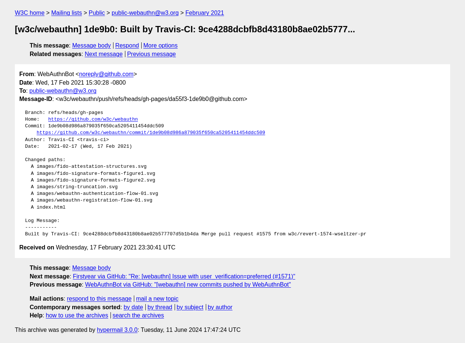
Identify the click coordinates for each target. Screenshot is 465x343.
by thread (160, 307)
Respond (127, 45)
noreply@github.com (106, 74)
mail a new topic (157, 298)
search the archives (138, 315)
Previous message (151, 54)
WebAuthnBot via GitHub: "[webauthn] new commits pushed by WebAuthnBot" (188, 284)
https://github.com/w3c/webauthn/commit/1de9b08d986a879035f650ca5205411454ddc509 (151, 133)
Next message (104, 54)
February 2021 (204, 13)
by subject (190, 307)
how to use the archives (77, 315)
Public (97, 13)
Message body (91, 45)
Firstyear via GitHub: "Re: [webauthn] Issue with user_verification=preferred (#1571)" (184, 276)
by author (220, 307)
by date (133, 307)
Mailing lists (66, 13)
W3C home (29, 13)
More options (161, 45)
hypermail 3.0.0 (117, 330)
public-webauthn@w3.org (145, 13)
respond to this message (99, 298)
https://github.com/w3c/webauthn (93, 119)
